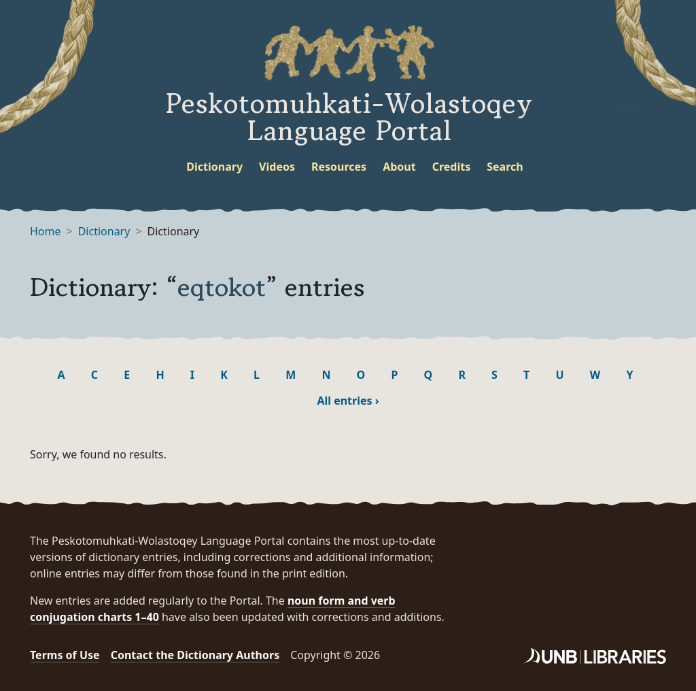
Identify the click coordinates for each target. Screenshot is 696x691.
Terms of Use (65, 654)
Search (505, 166)
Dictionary (214, 166)
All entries (348, 400)
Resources (338, 166)
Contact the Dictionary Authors (195, 654)
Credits (451, 166)
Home (45, 231)
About (399, 166)
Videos (277, 166)
